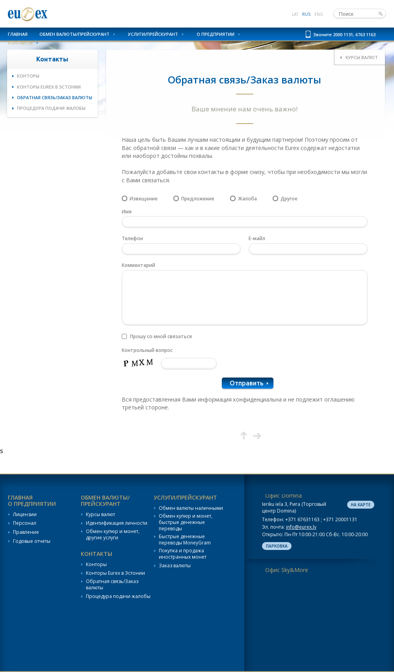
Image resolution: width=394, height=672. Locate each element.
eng (318, 14)
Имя (127, 211)
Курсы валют (100, 514)
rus (306, 14)
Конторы (28, 76)
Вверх (244, 435)
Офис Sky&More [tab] (286, 570)
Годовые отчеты (31, 541)
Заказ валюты (175, 566)
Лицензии (25, 514)
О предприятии (215, 34)
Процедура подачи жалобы (51, 108)
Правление (26, 532)
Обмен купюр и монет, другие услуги (112, 534)
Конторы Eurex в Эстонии (49, 87)
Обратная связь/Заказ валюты (54, 97)
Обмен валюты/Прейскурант (74, 34)
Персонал (24, 523)
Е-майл (257, 238)
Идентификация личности (116, 523)
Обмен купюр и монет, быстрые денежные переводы (185, 522)
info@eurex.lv (301, 527)
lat (295, 14)
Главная (18, 34)
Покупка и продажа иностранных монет (182, 554)
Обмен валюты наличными (191, 508)
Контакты (20, 43)
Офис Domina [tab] (283, 495)
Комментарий (138, 265)
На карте (360, 504)
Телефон (132, 238)
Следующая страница (257, 435)
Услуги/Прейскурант (153, 34)
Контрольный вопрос (147, 350)
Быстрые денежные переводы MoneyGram (185, 539)
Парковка (277, 546)
